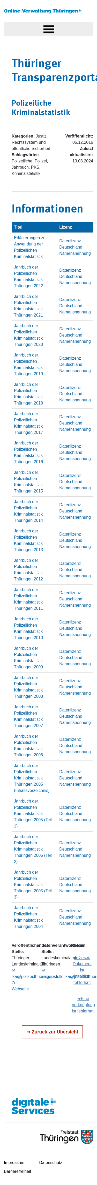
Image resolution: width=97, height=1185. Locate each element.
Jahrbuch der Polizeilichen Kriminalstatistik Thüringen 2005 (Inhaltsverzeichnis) (32, 778)
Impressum (14, 1162)
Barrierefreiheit (17, 1171)
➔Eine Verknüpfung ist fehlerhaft (83, 1004)
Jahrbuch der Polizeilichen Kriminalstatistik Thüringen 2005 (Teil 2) (33, 849)
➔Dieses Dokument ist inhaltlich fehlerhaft (82, 970)
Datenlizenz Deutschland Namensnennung (75, 247)
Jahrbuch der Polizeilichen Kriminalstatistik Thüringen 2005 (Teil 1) (33, 813)
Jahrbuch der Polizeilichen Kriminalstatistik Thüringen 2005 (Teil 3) (33, 884)
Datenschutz (50, 1162)
